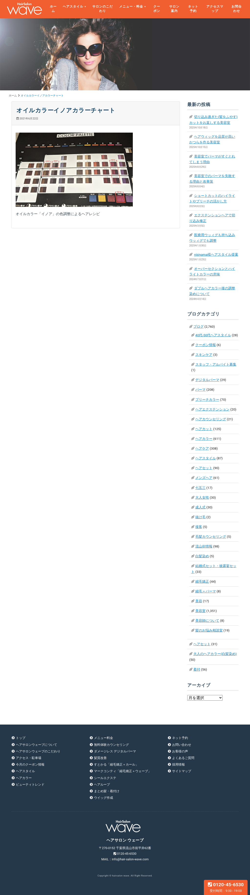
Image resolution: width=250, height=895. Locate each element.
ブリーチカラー (207, 399)
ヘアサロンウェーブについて (36, 745)
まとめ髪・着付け (106, 791)
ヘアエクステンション (212, 409)
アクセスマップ (214, 9)
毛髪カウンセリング (210, 536)
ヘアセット (203, 468)
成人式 (200, 507)
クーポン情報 (205, 345)
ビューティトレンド (30, 784)
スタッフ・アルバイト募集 (215, 364)
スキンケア (203, 355)
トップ (20, 738)
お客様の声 (180, 751)
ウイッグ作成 (103, 798)
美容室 (200, 611)
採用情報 (178, 764)
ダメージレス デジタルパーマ (115, 751)
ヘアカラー (203, 439)
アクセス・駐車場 (28, 758)
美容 (198, 601)
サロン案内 (174, 9)
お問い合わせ (181, 745)
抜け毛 (200, 517)
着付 (196, 669)
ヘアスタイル (73, 6)
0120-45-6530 (226, 887)
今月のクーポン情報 (30, 764)
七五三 (200, 488)
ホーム (53, 9)
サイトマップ (181, 771)
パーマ (200, 389)
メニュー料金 (103, 738)
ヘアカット (203, 429)
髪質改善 (100, 758)
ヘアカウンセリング (210, 419)
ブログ (198, 326)
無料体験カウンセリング (111, 745)
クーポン (156, 9)
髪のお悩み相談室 (209, 630)
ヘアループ (102, 784)
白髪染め (202, 556)
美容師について (207, 620)
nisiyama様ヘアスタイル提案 (216, 254)
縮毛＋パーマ (205, 591)
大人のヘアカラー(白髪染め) (215, 654)
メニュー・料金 (131, 6)
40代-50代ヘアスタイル (213, 335)
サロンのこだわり (102, 9)
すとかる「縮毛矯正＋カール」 (116, 764)
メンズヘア (203, 478)
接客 (198, 527)
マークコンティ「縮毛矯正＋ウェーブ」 (122, 771)
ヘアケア (202, 448)
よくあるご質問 (183, 758)
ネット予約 (193, 9)
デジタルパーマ (207, 380)
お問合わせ (236, 9)
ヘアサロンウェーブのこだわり (38, 751)
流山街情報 (203, 546)
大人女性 (202, 497)
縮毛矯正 (202, 581)
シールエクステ (105, 778)
